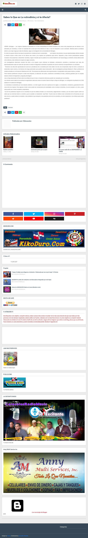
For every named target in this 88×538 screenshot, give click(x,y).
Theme (9, 535)
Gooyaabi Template (23, 535)
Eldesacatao (8, 20)
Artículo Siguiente (80, 158)
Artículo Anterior (7, 158)
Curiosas (31, 20)
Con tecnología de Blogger (25, 512)
